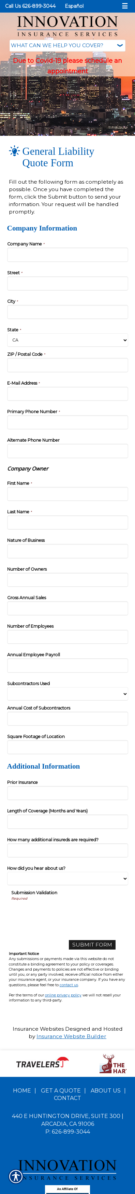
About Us (106, 1090)
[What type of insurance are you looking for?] (67, 46)
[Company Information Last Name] (67, 522)
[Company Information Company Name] (67, 254)
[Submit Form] (92, 945)
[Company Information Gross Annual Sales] (67, 608)
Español (74, 6)
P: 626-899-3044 (67, 1131)
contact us (69, 985)
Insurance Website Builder (71, 1036)
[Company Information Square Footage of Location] (67, 747)
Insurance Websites (38, 1029)
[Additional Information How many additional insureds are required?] (67, 850)
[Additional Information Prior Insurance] (67, 793)
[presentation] (63, 914)
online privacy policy (63, 995)
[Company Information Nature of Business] (67, 551)
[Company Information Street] (67, 283)
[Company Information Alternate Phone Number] (67, 451)
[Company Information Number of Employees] (67, 637)
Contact (67, 1098)
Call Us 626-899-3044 (30, 6)
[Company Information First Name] (67, 494)
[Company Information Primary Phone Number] (67, 422)
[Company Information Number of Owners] (67, 580)
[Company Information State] (67, 340)
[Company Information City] (67, 312)
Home (22, 1090)
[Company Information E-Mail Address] (67, 394)
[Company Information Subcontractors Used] (67, 694)
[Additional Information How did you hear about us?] (67, 878)
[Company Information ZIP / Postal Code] (67, 365)
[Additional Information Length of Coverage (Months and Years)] (67, 821)
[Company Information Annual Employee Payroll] (67, 665)
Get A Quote (61, 1090)
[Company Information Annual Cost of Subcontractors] (67, 719)
